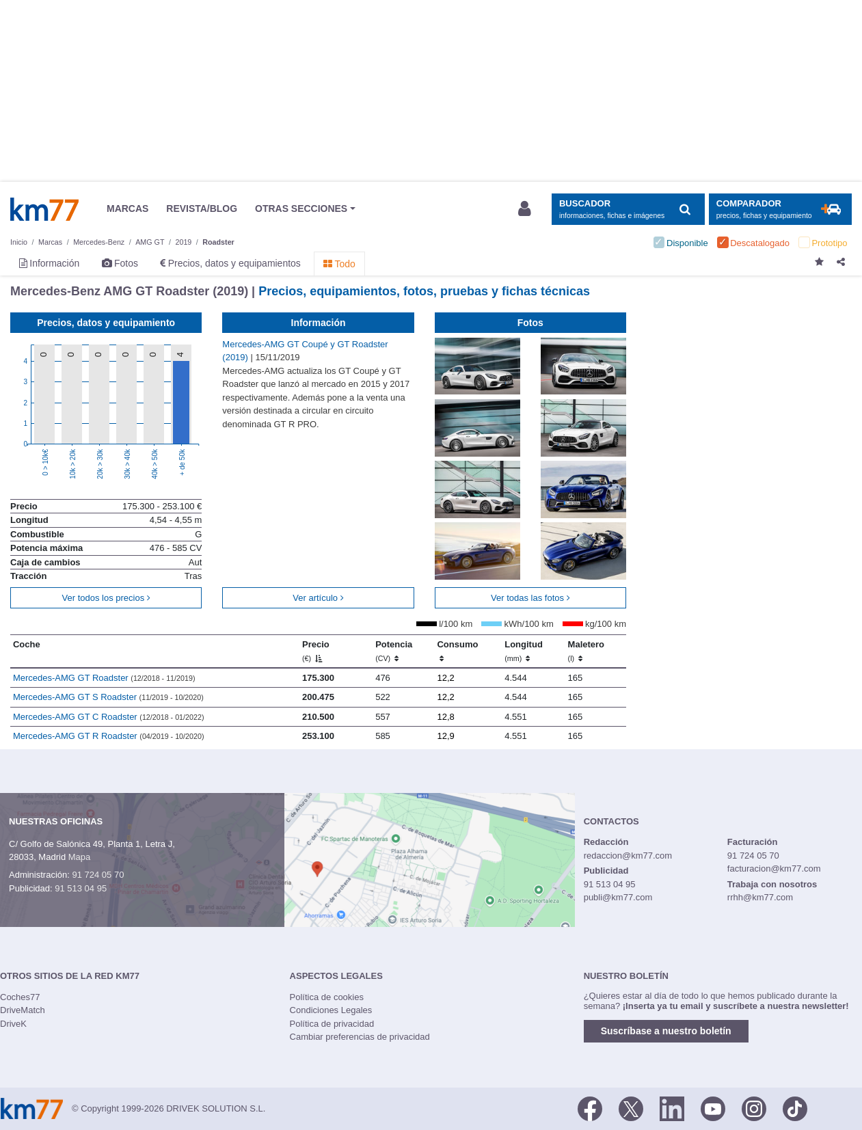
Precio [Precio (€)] (315, 650)
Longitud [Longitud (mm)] (523, 650)
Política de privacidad (332, 1024)
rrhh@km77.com (760, 897)
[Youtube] (713, 1107)
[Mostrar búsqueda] (628, 209)
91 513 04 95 (81, 888)
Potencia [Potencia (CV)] (393, 650)
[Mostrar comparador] (780, 209)
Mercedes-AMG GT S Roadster (108, 697)
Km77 (44, 209)
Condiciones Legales (331, 1010)
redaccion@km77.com (628, 855)
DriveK (13, 1024)
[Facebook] (590, 1107)
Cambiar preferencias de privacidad (360, 1037)
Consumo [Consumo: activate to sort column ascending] (457, 650)
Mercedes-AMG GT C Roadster (108, 717)
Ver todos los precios (106, 598)
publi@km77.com (618, 897)
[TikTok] (795, 1107)
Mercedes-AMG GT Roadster (104, 678)
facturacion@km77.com (774, 868)
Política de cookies (327, 997)
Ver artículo (318, 598)
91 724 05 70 (98, 875)
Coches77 (20, 997)
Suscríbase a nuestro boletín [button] (666, 1030)
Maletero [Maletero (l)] (586, 650)
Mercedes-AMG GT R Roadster (108, 736)
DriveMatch (22, 1010)
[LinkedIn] (672, 1107)
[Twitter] (631, 1107)
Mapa (79, 857)
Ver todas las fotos (530, 598)
